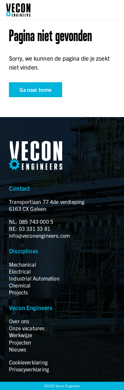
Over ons (19, 321)
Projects (18, 292)
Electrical (20, 271)
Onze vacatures (27, 328)
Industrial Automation (34, 278)
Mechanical (22, 264)
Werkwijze (20, 335)
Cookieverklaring (28, 362)
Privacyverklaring (29, 369)
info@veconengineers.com (39, 235)
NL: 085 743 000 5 (31, 221)
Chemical (19, 285)
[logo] (18, 10)
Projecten (20, 342)
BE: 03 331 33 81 (29, 228)
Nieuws (17, 349)
